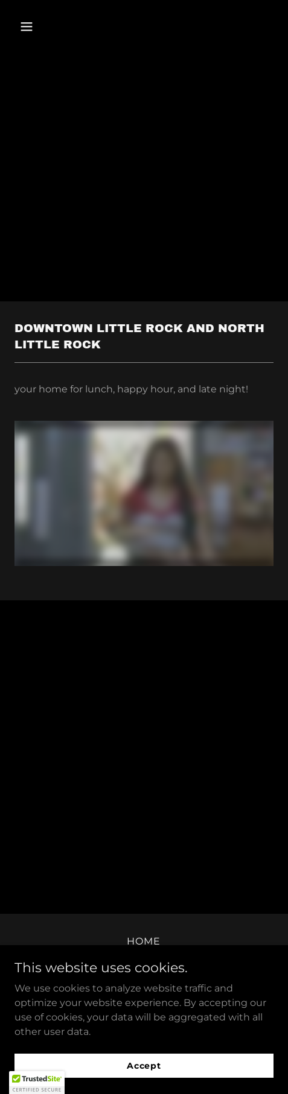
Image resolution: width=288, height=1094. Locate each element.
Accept (144, 1082)
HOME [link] (144, 941)
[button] (33, 26)
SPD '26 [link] (144, 957)
